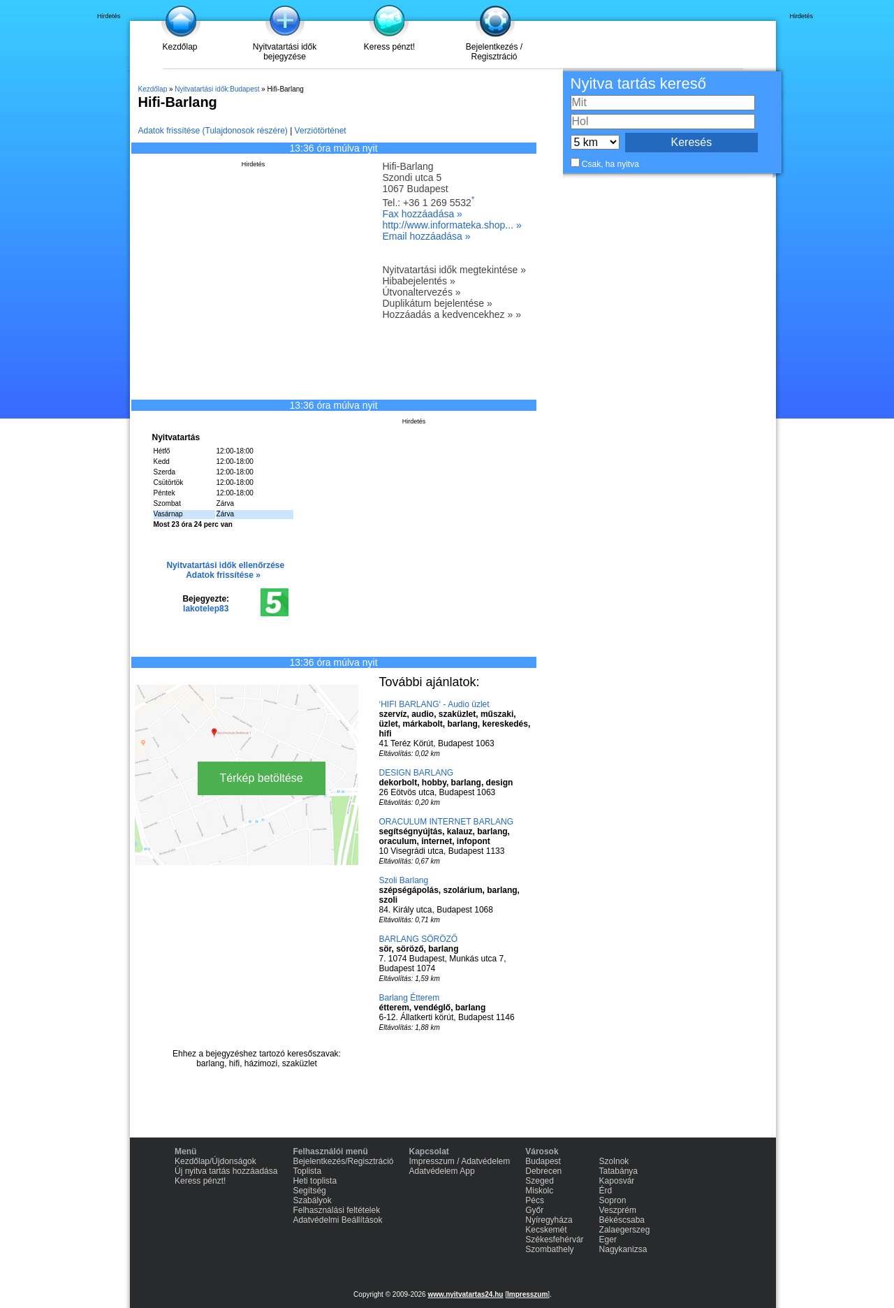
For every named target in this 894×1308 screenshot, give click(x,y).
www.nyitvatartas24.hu (465, 1294)
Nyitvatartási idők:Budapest (217, 89)
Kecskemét (545, 1230)
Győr (534, 1210)
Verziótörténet (320, 131)
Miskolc (539, 1191)
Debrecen (543, 1171)
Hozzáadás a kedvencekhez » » (452, 314)
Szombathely (549, 1249)
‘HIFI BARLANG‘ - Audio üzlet (434, 704)
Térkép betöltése (261, 778)
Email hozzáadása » (427, 236)
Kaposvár (617, 1181)
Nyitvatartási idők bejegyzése (284, 51)
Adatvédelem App (442, 1171)
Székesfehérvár (554, 1239)
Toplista (307, 1171)
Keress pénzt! (389, 47)
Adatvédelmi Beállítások (337, 1220)
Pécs (534, 1200)
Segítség (309, 1191)
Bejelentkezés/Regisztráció (343, 1161)
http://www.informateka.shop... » (452, 225)
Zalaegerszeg (624, 1230)
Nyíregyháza (548, 1220)
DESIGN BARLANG (416, 773)
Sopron (612, 1200)
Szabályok (312, 1200)
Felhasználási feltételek (336, 1210)
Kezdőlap (179, 47)
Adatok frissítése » (223, 575)
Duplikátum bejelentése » (437, 303)
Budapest (543, 1161)
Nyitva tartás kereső (638, 83)
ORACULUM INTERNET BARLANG (446, 822)
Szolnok (614, 1161)
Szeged (539, 1181)
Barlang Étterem (409, 998)
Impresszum (527, 1294)
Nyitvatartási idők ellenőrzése (225, 565)
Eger (608, 1239)
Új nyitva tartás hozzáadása (226, 1171)
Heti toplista (315, 1181)
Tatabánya (618, 1171)
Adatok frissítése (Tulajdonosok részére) (213, 131)
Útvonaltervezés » (422, 292)
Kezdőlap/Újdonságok (215, 1161)
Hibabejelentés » (419, 280)
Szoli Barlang (404, 880)
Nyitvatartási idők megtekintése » (454, 269)
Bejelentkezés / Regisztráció (494, 51)
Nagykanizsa (623, 1249)
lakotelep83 (205, 608)
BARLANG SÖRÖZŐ (418, 939)
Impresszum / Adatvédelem (460, 1161)
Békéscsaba (622, 1220)
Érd (606, 1191)
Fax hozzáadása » (422, 213)
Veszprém (617, 1210)
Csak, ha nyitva (610, 164)
